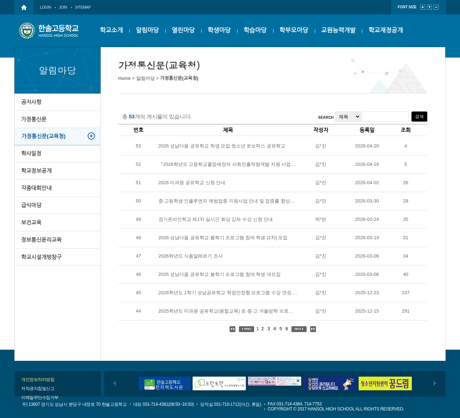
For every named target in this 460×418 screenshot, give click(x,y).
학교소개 (111, 30)
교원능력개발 (338, 30)
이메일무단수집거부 (40, 397)
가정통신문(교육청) (44, 141)
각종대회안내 (37, 198)
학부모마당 (294, 30)
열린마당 (183, 30)
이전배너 (114, 383)
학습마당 (255, 30)
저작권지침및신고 (37, 388)
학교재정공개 (385, 30)
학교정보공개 (37, 179)
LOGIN (45, 7)
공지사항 (32, 103)
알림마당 (147, 30)
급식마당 (32, 217)
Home (124, 78)
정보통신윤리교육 (42, 255)
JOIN (63, 7)
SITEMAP (83, 7)
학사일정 (32, 160)
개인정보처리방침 (37, 379)
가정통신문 (34, 122)
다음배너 (435, 383)
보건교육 (32, 236)
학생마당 (219, 30)
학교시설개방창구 (42, 274)
